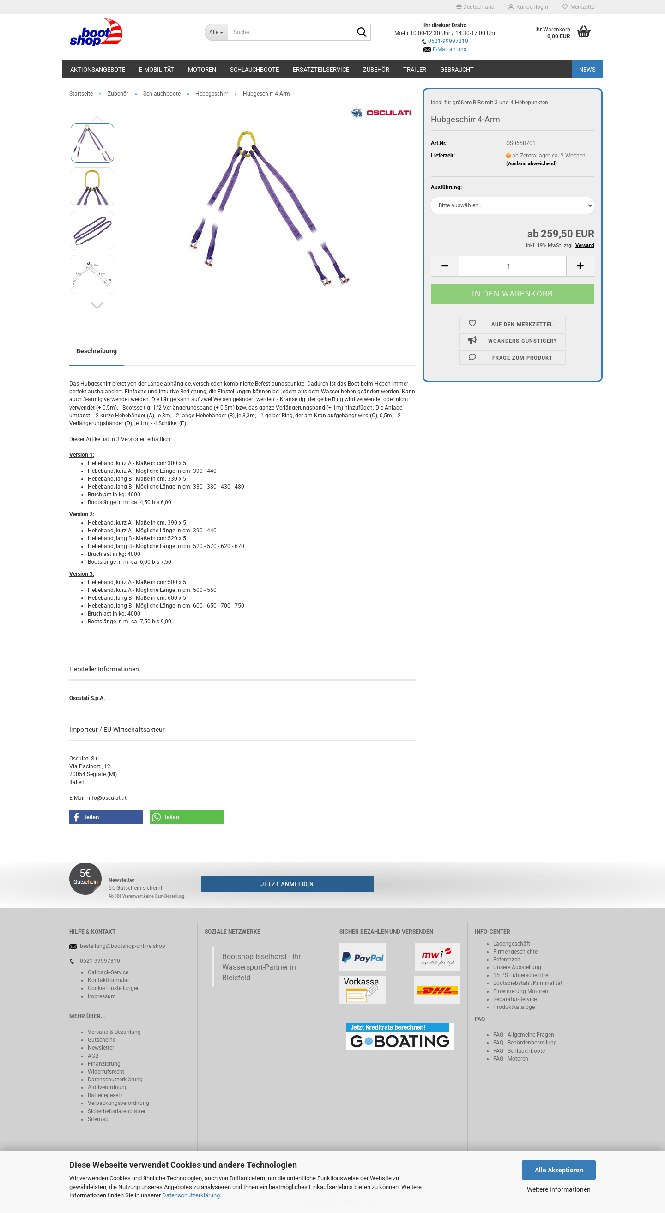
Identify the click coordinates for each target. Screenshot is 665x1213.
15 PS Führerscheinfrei (521, 975)
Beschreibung (96, 351)
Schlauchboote (254, 69)
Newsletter (101, 1047)
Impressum (102, 996)
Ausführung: (446, 187)
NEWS (587, 69)
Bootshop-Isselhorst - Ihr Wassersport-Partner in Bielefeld (261, 967)
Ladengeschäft (511, 944)
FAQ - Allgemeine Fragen (523, 1035)
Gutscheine (101, 1040)
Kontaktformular (108, 980)
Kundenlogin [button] (528, 7)
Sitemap (98, 1119)
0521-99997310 (448, 41)
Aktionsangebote (97, 69)
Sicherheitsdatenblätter (116, 1111)
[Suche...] (216, 32)
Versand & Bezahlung (114, 1032)
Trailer (414, 69)
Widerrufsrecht (106, 1071)
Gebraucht (457, 69)
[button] (475, 7)
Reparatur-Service (515, 999)
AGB (93, 1056)
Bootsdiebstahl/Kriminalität (527, 983)
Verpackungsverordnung (118, 1103)
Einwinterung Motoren (520, 991)
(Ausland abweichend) (531, 164)
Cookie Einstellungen (114, 988)
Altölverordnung (108, 1087)
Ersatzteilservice (321, 69)
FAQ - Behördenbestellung (525, 1042)
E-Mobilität (156, 69)
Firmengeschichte (515, 951)
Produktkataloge (514, 1007)
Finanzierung (104, 1064)
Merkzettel (579, 7)
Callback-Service (108, 972)
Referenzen (506, 959)
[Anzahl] (513, 266)
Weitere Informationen (559, 1189)
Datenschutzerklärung (191, 1195)
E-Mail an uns (449, 49)
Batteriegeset (104, 1095)
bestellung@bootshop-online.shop (122, 946)
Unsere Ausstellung (517, 967)
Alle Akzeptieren (559, 1170)
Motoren (202, 69)
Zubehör (376, 69)
